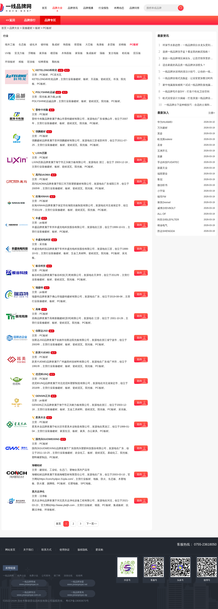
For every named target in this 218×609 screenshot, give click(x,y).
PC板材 (47, 28)
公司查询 (46, 575)
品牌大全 (57, 8)
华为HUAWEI (164, 122)
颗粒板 (56, 61)
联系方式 (46, 549)
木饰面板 (66, 53)
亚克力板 (20, 53)
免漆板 (100, 44)
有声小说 (21, 575)
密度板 (78, 44)
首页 (44, 8)
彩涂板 (31, 61)
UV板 (8, 53)
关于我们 (28, 549)
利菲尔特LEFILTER (168, 219)
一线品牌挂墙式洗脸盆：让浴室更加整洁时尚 (188, 78)
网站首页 (10, 549)
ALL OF (161, 213)
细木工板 (10, 44)
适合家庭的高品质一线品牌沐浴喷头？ (184, 65)
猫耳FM (161, 196)
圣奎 (159, 145)
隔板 (102, 53)
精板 (21, 61)
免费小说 (33, 575)
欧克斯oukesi (164, 139)
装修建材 (27, 28)
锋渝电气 (162, 225)
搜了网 (57, 575)
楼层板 (54, 53)
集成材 (56, 44)
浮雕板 (32, 53)
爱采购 (99, 549)
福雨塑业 (162, 173)
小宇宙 (161, 190)
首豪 (159, 156)
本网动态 (119, 8)
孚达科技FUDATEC (168, 162)
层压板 (137, 53)
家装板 (79, 53)
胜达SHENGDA (166, 231)
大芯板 (89, 44)
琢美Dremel (163, 202)
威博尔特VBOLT (166, 208)
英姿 (159, 133)
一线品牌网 (8, 575)
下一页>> (91, 523)
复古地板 (113, 53)
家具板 (43, 53)
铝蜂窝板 (43, 61)
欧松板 (126, 53)
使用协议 (65, 549)
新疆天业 (162, 167)
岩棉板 (122, 44)
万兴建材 (162, 127)
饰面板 (67, 44)
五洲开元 (162, 150)
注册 (211, 112)
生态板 (22, 44)
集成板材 (91, 53)
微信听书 (162, 185)
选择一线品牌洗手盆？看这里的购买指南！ (186, 51)
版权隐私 (83, 549)
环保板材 (10, 61)
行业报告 (104, 8)
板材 (37, 28)
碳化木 (33, 44)
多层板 (111, 44)
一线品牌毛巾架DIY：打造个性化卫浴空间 (186, 91)
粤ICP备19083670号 (77, 600)
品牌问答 (134, 8)
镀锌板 (44, 44)
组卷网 (79, 575)
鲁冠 (159, 179)
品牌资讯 (73, 8)
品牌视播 (88, 8)
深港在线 (68, 575)
